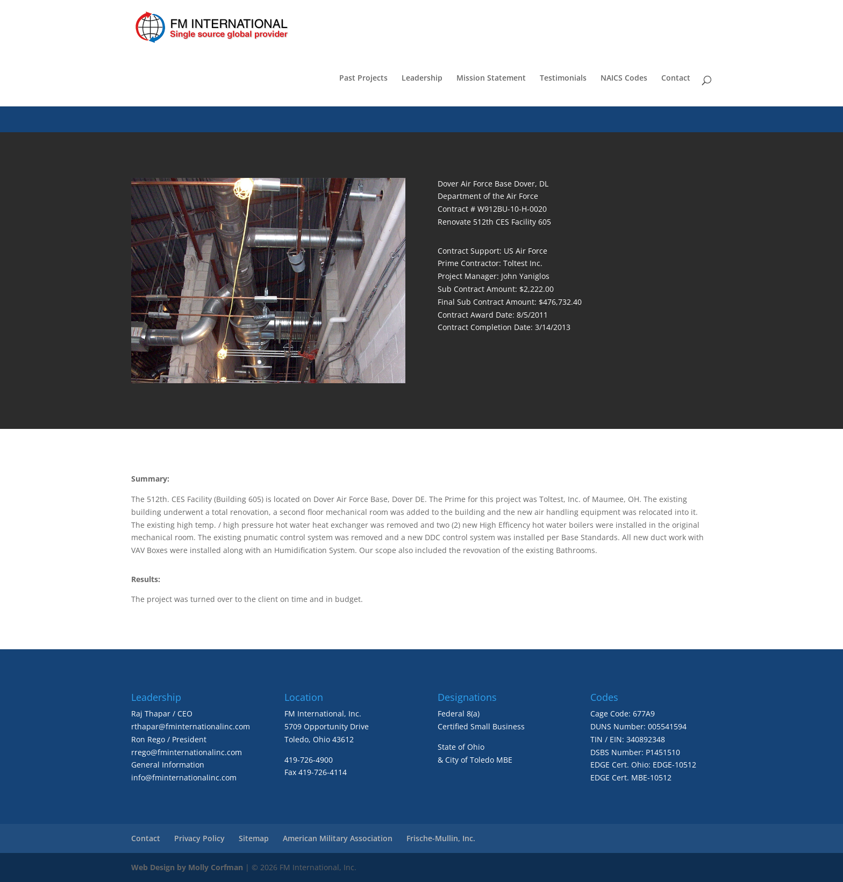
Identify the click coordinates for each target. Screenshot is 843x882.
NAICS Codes (624, 78)
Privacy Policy (199, 838)
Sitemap (254, 838)
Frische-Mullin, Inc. (440, 838)
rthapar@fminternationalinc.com (190, 726)
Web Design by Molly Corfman (187, 867)
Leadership (422, 78)
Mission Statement (491, 78)
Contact (675, 78)
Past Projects (363, 78)
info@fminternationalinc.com (184, 777)
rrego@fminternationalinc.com (186, 752)
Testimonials (563, 78)
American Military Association (337, 838)
